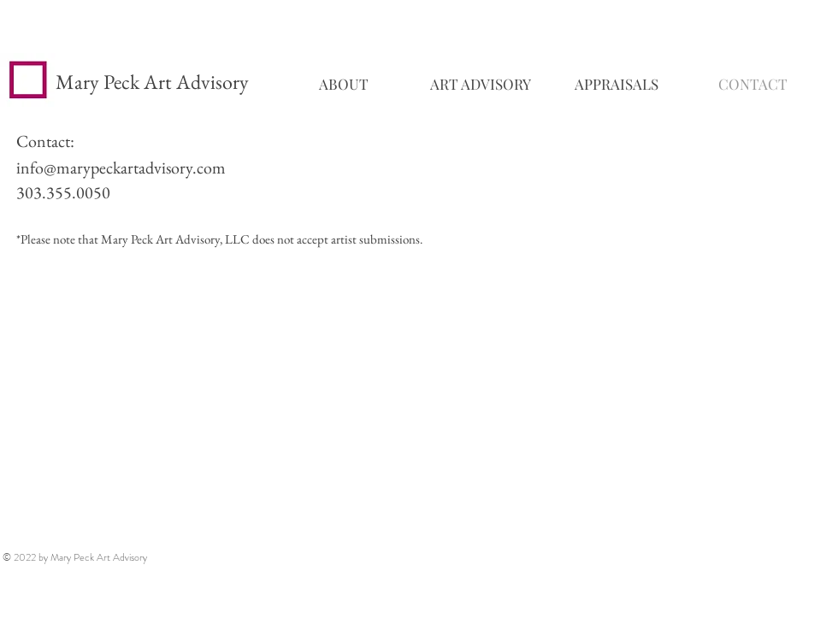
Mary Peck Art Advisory (152, 81)
